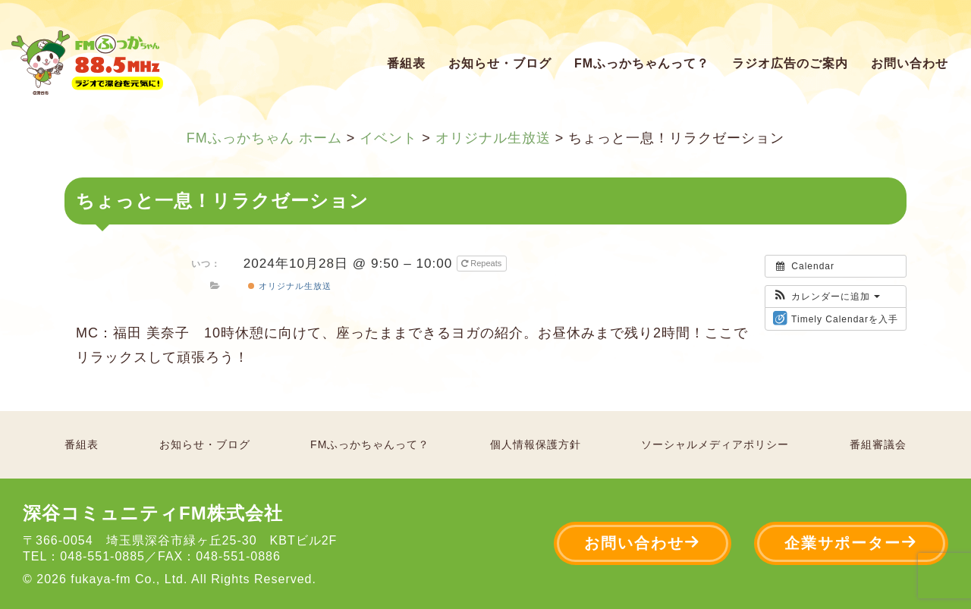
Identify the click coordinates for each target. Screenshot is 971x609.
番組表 (406, 63)
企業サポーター (851, 542)
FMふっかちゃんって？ (641, 63)
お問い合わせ (909, 63)
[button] (826, 296)
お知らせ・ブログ (499, 63)
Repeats (482, 263)
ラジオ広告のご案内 (790, 63)
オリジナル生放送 (289, 285)
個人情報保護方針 (535, 444)
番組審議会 (878, 444)
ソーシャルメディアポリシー (715, 444)
